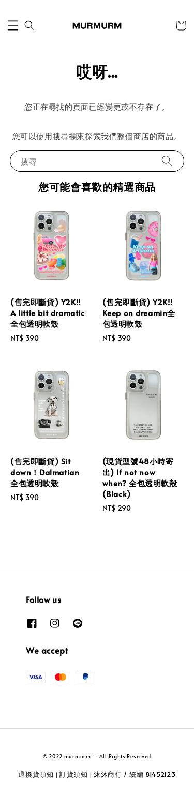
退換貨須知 (36, 774)
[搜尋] (167, 161)
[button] (13, 25)
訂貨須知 (73, 774)
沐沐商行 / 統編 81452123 (135, 774)
